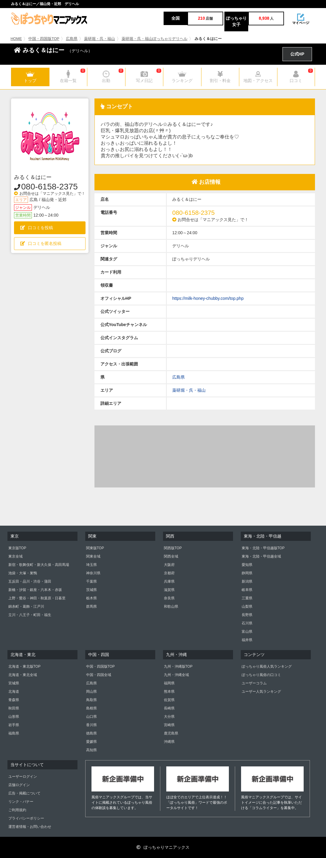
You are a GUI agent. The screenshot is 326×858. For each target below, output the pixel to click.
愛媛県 (91, 742)
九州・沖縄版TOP (178, 666)
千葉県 (91, 581)
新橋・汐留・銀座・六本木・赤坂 (35, 590)
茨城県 (91, 590)
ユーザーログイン (22, 776)
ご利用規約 (17, 810)
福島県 (13, 733)
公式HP (297, 54)
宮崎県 (169, 725)
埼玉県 (91, 565)
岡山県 (91, 691)
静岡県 (247, 573)
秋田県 (13, 708)
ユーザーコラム (254, 683)
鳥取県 (91, 700)
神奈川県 (93, 573)
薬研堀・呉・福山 (99, 39)
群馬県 (91, 606)
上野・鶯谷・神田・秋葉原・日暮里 (37, 598)
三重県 (247, 598)
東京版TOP (17, 548)
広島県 (71, 39)
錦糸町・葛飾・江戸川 (26, 606)
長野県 (247, 615)
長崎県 (169, 708)
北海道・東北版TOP (24, 666)
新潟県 (247, 581)
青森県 (13, 700)
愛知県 (247, 565)
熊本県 (169, 691)
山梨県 (247, 606)
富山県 (247, 631)
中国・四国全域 (98, 675)
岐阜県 (247, 590)
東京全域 (15, 556)
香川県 (91, 725)
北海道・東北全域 (22, 675)
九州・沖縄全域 (176, 675)
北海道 (13, 691)
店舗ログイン (19, 785)
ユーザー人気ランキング (261, 691)
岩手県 (13, 725)
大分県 (169, 717)
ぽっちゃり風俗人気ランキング (267, 666)
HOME (16, 39)
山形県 (13, 717)
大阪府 (169, 565)
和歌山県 (171, 606)
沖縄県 (169, 742)
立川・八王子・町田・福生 (29, 615)
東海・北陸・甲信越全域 (261, 556)
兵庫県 (169, 581)
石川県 (247, 623)
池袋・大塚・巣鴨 (22, 573)
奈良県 (169, 598)
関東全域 (93, 556)
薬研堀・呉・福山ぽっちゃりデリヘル (154, 39)
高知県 (91, 750)
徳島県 (91, 733)
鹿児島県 (171, 733)
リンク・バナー (20, 802)
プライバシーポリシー (26, 818)
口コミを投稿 (36, 227)
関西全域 (171, 556)
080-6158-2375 (49, 186)
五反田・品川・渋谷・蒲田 (29, 581)
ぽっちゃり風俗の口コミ (261, 675)
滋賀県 (169, 590)
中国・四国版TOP (43, 39)
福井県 (247, 640)
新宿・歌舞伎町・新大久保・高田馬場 (38, 565)
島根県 (91, 708)
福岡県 (169, 683)
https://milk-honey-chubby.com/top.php (207, 298)
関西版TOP (173, 548)
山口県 (91, 717)
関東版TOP (95, 548)
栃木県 (91, 598)
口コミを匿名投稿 (40, 243)
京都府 (169, 573)
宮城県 (13, 683)
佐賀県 (169, 700)
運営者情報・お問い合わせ (29, 827)
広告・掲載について (24, 793)
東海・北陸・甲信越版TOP (263, 548)
